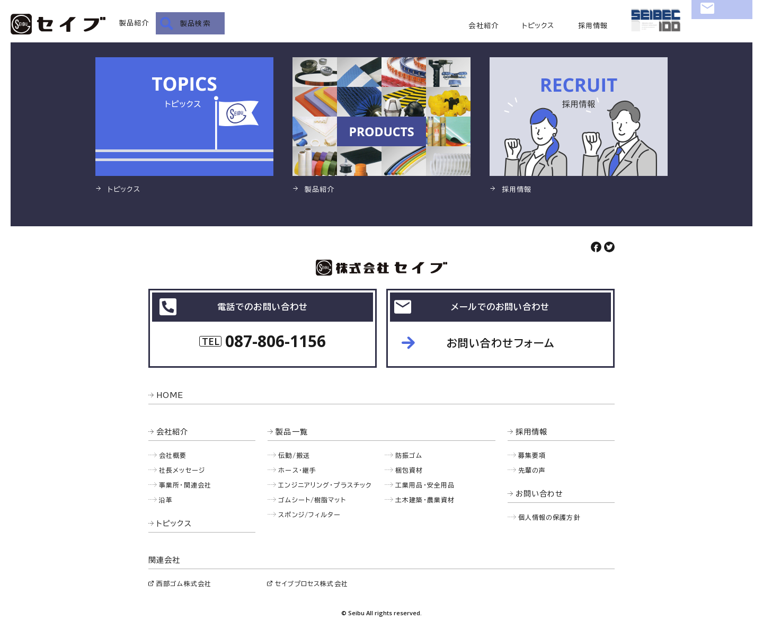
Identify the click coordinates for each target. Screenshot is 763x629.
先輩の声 (532, 470)
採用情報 (593, 25)
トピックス (538, 25)
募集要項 (532, 455)
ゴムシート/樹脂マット (311, 500)
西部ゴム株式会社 (183, 583)
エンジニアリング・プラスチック (324, 485)
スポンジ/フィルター (309, 514)
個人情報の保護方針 (549, 517)
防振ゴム (409, 455)
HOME (170, 395)
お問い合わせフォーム (500, 343)
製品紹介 (134, 23)
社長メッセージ (182, 470)
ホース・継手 (297, 470)
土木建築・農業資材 (425, 500)
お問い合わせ (721, 24)
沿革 (166, 500)
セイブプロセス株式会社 (311, 583)
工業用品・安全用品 (425, 485)
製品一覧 (292, 432)
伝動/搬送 (294, 455)
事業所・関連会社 (185, 485)
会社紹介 (483, 25)
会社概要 (173, 455)
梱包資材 (409, 470)
